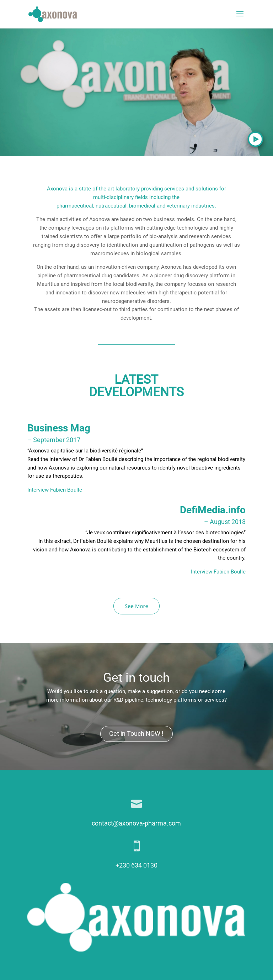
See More (136, 605)
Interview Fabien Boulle (54, 490)
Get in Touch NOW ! (136, 733)
